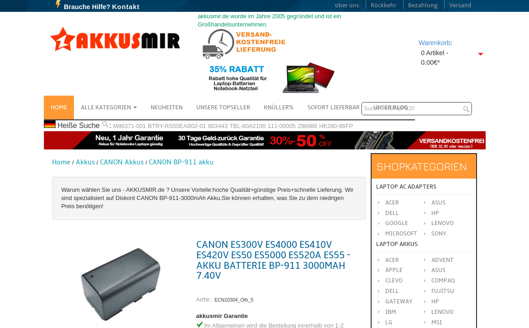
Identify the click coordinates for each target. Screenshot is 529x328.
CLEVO (394, 280)
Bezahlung (423, 5)
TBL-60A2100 (248, 126)
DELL (392, 291)
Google (396, 223)
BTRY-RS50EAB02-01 (177, 126)
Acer (392, 202)
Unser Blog (390, 107)
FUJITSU (442, 291)
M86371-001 (129, 126)
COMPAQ (443, 280)
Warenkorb (434, 42)
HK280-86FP (336, 126)
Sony (438, 233)
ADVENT (442, 260)
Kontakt (126, 6)
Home (59, 107)
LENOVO (442, 312)
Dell (392, 213)
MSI (436, 322)
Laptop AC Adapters (406, 186)
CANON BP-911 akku (181, 162)
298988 (307, 126)
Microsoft (401, 233)
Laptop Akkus (397, 244)
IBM (390, 312)
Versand (460, 5)
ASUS (438, 270)
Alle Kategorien (109, 107)
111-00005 (281, 126)
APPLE (394, 270)
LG (389, 322)
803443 (218, 126)
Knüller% (279, 107)
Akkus (85, 162)
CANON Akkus (122, 162)
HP (435, 213)
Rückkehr (383, 5)
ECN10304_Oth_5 (234, 299)
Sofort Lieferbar (334, 107)
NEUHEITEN (167, 107)
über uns (347, 5)
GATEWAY (399, 301)
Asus (438, 202)
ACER (392, 260)
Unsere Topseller (223, 107)
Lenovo (442, 223)
